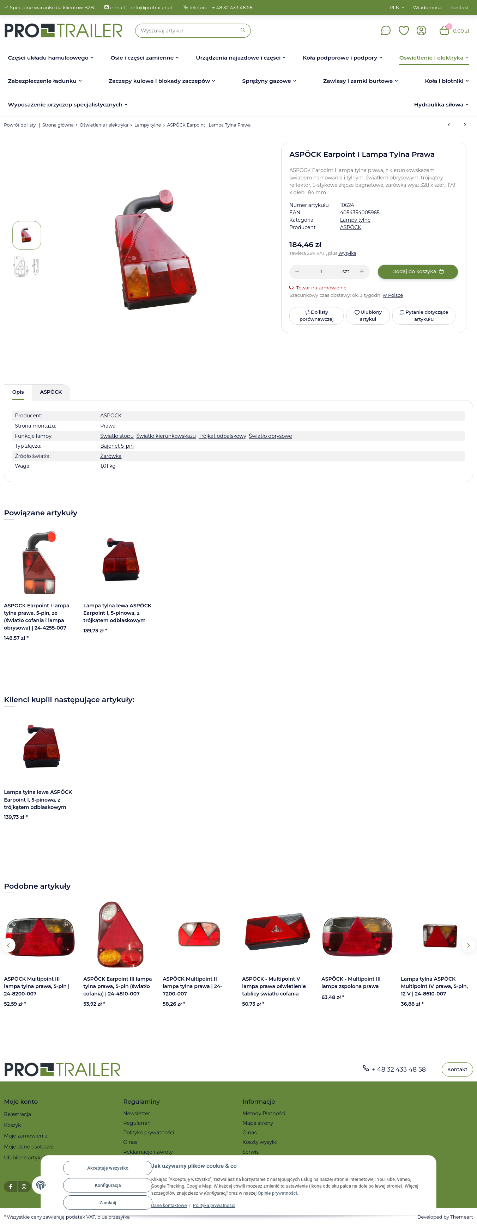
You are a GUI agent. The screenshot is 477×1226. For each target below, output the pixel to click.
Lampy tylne (355, 220)
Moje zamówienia (25, 1136)
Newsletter (136, 1113)
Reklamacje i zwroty (148, 1152)
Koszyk (12, 1125)
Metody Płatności (263, 1113)
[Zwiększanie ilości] (361, 271)
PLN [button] (394, 7)
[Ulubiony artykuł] (368, 316)
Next (468, 945)
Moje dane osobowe (29, 1147)
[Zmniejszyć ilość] (297, 271)
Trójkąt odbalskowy (222, 436)
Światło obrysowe (270, 436)
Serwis (250, 1152)
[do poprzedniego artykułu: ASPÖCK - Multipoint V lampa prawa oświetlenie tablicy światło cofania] (449, 125)
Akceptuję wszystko (107, 1168)
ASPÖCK (111, 415)
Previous (9, 945)
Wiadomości (428, 7)
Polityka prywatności (214, 1205)
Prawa (107, 426)
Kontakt (460, 7)
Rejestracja (17, 1114)
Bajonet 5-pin (117, 446)
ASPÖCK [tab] (51, 392)
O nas (130, 1142)
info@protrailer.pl (151, 7)
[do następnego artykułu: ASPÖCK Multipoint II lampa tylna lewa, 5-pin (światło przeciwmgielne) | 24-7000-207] (465, 125)
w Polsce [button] (393, 295)
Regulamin (137, 1123)
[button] (404, 30)
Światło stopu (117, 436)
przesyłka (119, 1217)
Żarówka (110, 456)
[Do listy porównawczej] (316, 316)
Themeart (461, 1217)
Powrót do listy (20, 125)
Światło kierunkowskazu (166, 436)
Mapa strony (257, 1123)
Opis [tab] (18, 392)
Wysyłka (347, 253)
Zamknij (107, 1202)
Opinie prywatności (277, 1193)
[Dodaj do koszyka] (418, 272)
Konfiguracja (108, 1185)
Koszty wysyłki (259, 1142)
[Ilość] (320, 271)
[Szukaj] (185, 31)
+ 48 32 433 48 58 (232, 7)
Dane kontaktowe (169, 1205)
